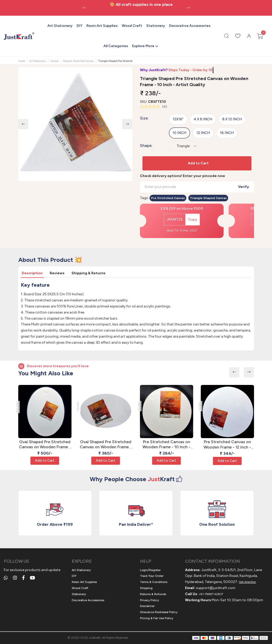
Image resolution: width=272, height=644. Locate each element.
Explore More (143, 46)
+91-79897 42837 (211, 594)
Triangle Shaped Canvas (208, 198)
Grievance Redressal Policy (158, 612)
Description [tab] (32, 273)
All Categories (115, 46)
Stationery (155, 26)
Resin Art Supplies (102, 26)
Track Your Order (152, 576)
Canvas (54, 61)
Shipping (146, 588)
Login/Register (150, 570)
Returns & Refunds (153, 594)
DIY (79, 26)
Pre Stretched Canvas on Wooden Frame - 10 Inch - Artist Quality (166, 444)
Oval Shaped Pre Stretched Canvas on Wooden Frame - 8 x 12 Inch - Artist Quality (106, 444)
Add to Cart (198, 163)
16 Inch (227, 133)
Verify (243, 187)
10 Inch (179, 133)
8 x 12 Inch (232, 119)
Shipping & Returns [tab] (88, 273)
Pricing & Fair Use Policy (156, 618)
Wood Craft (132, 26)
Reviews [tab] (57, 273)
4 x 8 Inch (203, 119)
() (164, 106)
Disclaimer (147, 606)
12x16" (178, 119)
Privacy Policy (149, 600)
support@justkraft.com (215, 588)
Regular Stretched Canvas (78, 61)
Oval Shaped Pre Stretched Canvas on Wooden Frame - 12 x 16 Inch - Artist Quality (45, 444)
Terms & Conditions (153, 582)
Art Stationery (59, 26)
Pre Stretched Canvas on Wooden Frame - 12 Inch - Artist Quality (227, 444)
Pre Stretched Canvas (168, 198)
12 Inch (203, 133)
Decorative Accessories (189, 26)
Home (21, 61)
